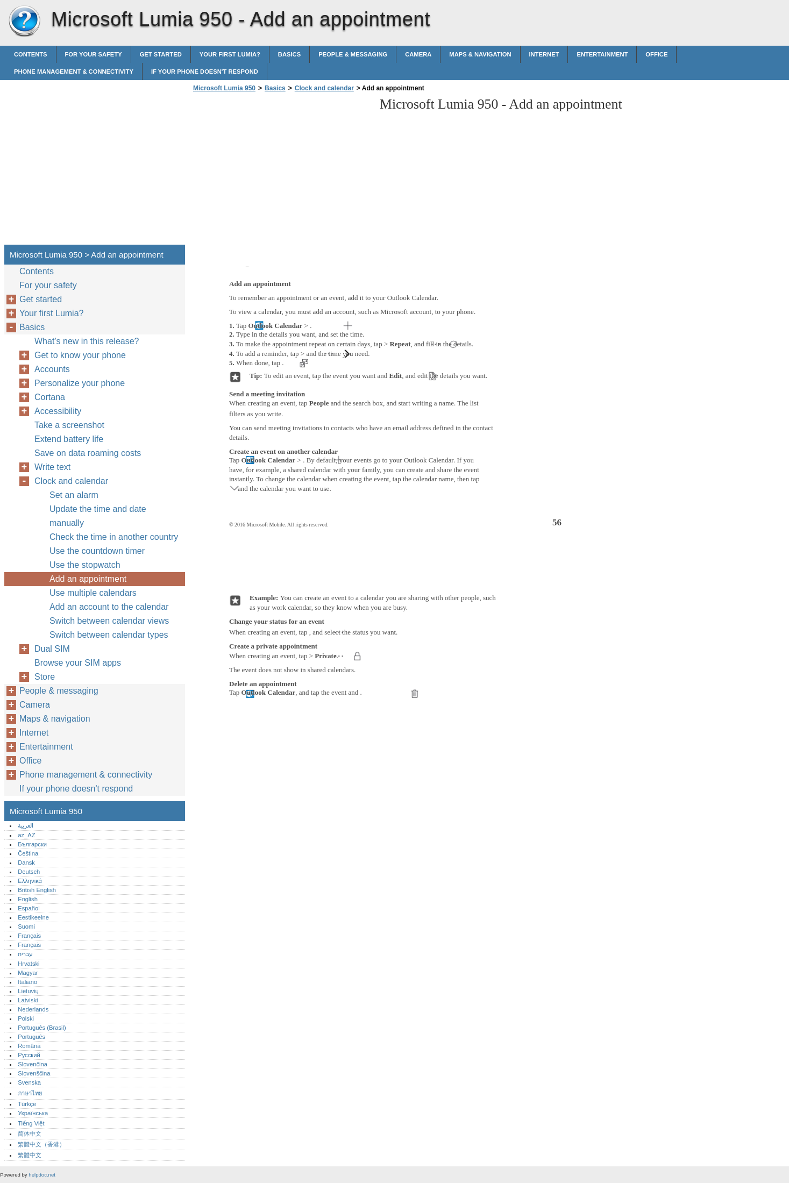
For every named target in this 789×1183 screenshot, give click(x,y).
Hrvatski (28, 963)
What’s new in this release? (86, 341)
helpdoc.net (42, 1175)
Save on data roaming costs (87, 453)
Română (29, 1046)
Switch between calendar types (108, 634)
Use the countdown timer (97, 550)
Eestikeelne (33, 917)
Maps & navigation (480, 54)
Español (28, 908)
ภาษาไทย (30, 1093)
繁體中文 (29, 1155)
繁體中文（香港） (41, 1144)
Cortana (49, 397)
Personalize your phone (79, 383)
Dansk (26, 862)
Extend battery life (68, 439)
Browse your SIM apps (77, 662)
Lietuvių (28, 991)
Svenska (29, 1082)
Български (32, 844)
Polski (26, 1018)
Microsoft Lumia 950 (24, 21)
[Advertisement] (280, 171)
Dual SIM (52, 648)
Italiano (27, 982)
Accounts (52, 369)
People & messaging (352, 54)
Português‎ (31, 1037)
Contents (30, 54)
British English (37, 890)
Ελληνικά (30, 881)
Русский (29, 1055)
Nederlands (33, 1009)
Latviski (28, 1000)
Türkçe (27, 1104)
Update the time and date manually (97, 516)
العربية (25, 825)
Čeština (28, 853)
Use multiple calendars (93, 592)
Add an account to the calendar (109, 606)
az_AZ (26, 835)
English (28, 899)
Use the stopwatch (84, 564)
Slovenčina (32, 1064)
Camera (418, 54)
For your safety (93, 54)
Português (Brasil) (42, 1027)
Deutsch (29, 871)
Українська (33, 1113)
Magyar (28, 973)
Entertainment (602, 54)
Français (29, 935)
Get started (161, 54)
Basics (289, 54)
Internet (544, 54)
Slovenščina (34, 1073)
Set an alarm (73, 495)
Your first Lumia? (230, 54)
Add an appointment (87, 578)
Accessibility (57, 411)
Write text (52, 467)
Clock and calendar (324, 88)
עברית (25, 954)
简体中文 (29, 1133)
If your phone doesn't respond (204, 71)
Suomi (26, 926)
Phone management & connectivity (73, 71)
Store (44, 676)
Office (656, 54)
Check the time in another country (113, 536)
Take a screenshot (69, 425)
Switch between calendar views (109, 620)
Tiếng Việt (31, 1123)
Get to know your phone (80, 355)
